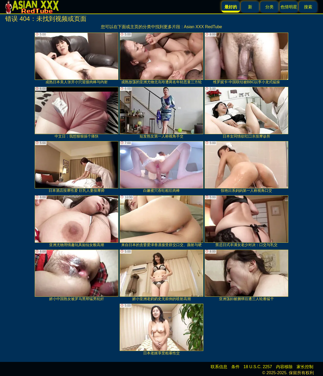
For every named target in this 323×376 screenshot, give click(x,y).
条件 (235, 367)
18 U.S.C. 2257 (258, 367)
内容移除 (284, 367)
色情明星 (288, 7)
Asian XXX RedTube (203, 27)
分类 (269, 7)
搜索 (308, 7)
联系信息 (219, 367)
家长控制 (305, 367)
